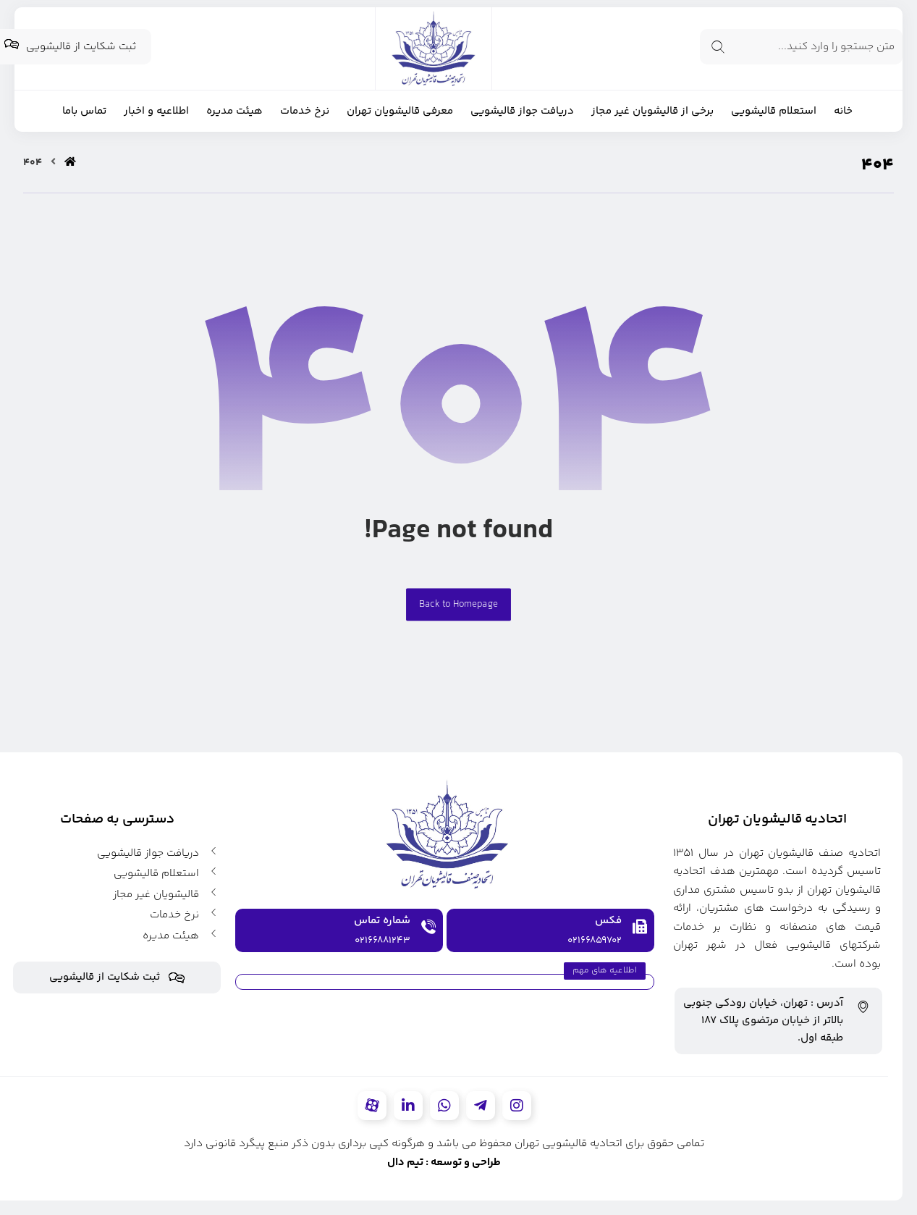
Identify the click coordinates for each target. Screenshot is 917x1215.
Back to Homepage (458, 604)
